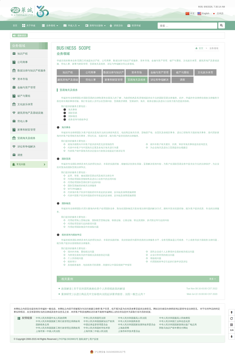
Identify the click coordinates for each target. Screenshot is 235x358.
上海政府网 (123, 328)
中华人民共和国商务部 (129, 321)
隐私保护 (83, 339)
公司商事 (22, 62)
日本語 (220, 13)
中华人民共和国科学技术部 (97, 328)
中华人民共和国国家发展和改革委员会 (137, 324)
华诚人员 (72, 25)
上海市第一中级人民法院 (48, 331)
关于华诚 (30, 25)
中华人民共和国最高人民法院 (132, 318)
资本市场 (22, 78)
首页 (15, 25)
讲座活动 (118, 25)
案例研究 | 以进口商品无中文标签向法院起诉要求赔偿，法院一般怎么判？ (103, 294)
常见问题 (31, 164)
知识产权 (22, 53)
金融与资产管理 (26, 87)
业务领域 (50, 25)
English (205, 13)
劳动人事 (22, 121)
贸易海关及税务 (26, 138)
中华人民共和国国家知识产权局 (99, 321)
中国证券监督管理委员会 (96, 324)
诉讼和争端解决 (26, 146)
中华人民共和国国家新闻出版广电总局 (178, 324)
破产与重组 (23, 95)
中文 (192, 13)
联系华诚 (136, 25)
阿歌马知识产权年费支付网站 (173, 328)
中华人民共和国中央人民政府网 (51, 318)
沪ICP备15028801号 (68, 339)
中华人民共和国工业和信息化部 (174, 321)
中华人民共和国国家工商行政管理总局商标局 (58, 321)
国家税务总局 (42, 324)
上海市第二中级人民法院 (96, 331)
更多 (211, 279)
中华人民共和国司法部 (95, 318)
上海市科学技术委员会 (129, 331)
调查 (20, 154)
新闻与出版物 (96, 25)
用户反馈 (94, 339)
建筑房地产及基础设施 (30, 112)
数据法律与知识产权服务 (31, 70)
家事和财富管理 (26, 129)
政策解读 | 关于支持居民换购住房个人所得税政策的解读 (93, 288)
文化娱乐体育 (25, 104)
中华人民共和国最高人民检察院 (174, 318)
